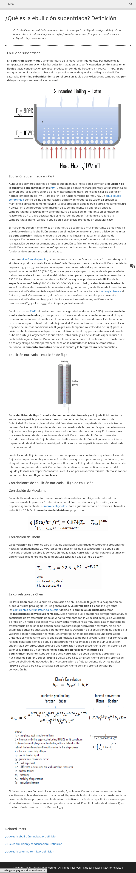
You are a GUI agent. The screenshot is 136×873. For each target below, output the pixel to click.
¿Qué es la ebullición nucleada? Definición (31, 836)
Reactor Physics (112, 867)
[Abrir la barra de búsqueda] (131, 4)
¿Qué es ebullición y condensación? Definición (33, 844)
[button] (68, 820)
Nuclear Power (91, 867)
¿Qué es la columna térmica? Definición (29, 851)
